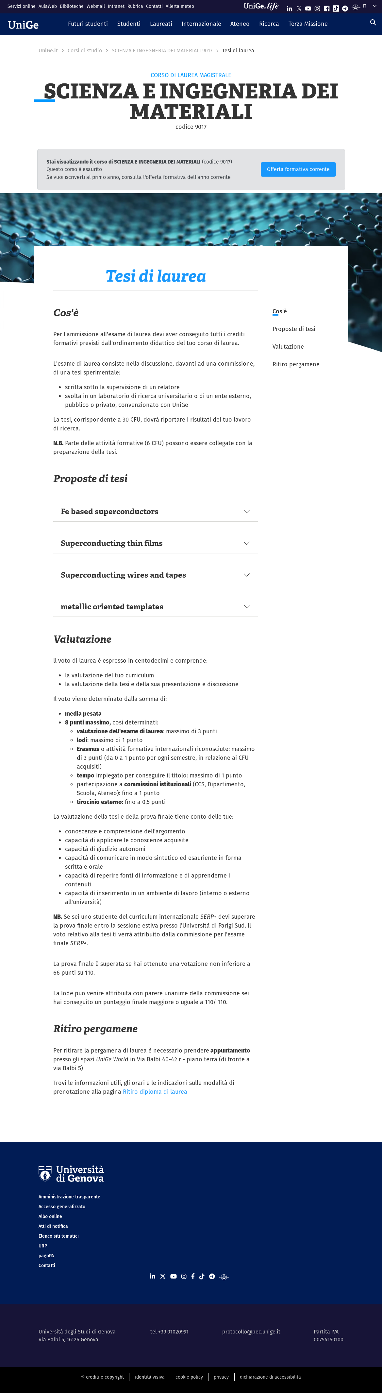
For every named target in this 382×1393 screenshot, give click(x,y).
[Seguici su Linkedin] (289, 7)
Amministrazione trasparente (69, 1196)
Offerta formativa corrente (298, 169)
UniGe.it (48, 50)
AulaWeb (48, 6)
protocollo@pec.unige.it (251, 1331)
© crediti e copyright (102, 1377)
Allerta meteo (180, 6)
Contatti (154, 6)
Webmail (96, 6)
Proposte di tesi (294, 329)
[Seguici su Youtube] (308, 7)
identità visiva (150, 1377)
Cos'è (280, 311)
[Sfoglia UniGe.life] (263, 6)
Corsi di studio (85, 50)
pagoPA (46, 1255)
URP (43, 1246)
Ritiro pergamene (296, 364)
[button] (88, 24)
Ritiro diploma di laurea (155, 1092)
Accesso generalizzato (62, 1206)
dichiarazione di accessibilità (270, 1377)
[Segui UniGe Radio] (355, 7)
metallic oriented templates (112, 606)
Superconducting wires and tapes (123, 575)
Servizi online (22, 6)
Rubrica (135, 6)
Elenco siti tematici (59, 1236)
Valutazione (288, 346)
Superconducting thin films (112, 543)
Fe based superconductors (109, 511)
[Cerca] (373, 22)
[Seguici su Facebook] (326, 7)
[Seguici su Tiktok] (336, 7)
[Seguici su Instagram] (317, 7)
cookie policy (189, 1377)
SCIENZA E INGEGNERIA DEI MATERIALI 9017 (162, 50)
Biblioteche (72, 6)
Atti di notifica (53, 1226)
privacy (221, 1377)
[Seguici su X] (299, 7)
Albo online (50, 1216)
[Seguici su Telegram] (345, 7)
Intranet (116, 6)
